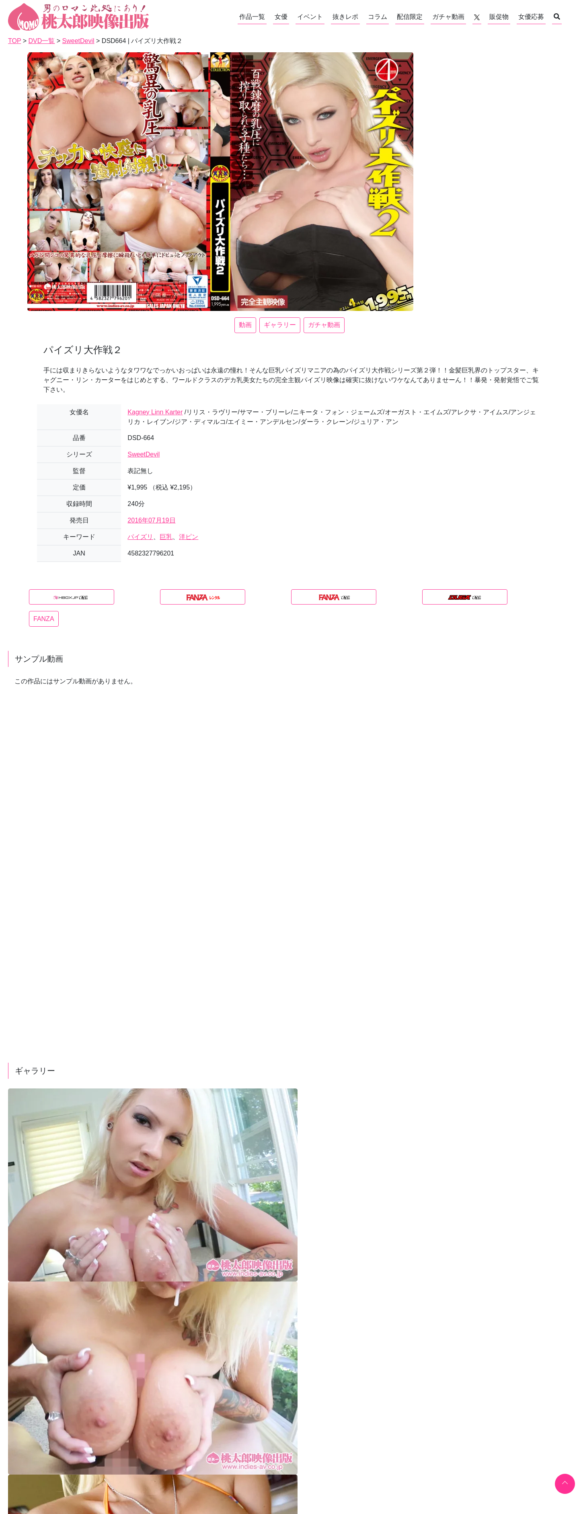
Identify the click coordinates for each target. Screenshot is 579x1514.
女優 (281, 16)
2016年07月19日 (151, 520)
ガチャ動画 (448, 16)
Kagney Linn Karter (155, 412)
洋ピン (188, 536)
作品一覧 (252, 16)
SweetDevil (143, 454)
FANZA (43, 618)
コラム (377, 16)
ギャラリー (280, 324)
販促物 (499, 16)
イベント (310, 16)
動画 (245, 324)
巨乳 (166, 536)
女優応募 (531, 16)
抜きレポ (345, 16)
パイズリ (140, 536)
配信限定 (410, 16)
